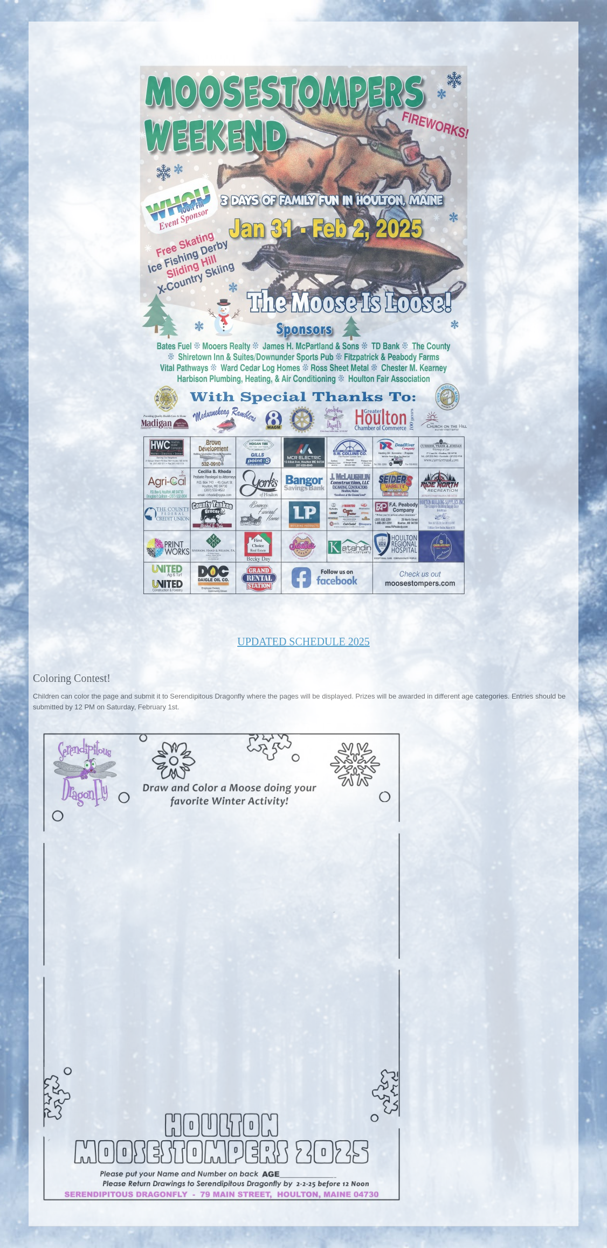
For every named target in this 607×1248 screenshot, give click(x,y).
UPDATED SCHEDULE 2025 (303, 641)
